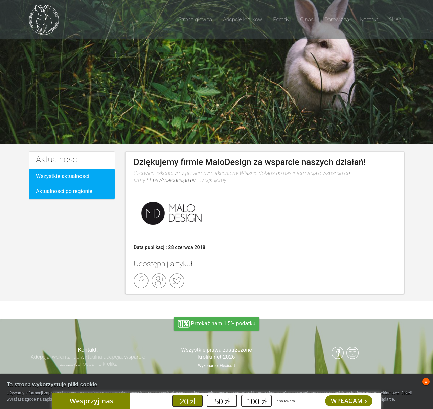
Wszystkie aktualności (62, 176)
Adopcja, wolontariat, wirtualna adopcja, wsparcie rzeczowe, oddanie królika (88, 360)
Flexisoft (227, 365)
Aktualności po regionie (64, 191)
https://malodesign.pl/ (171, 180)
